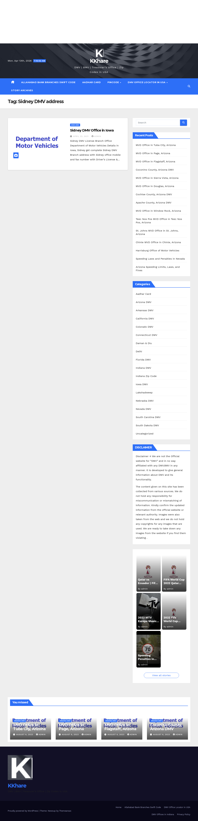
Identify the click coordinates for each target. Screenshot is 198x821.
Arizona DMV (143, 302)
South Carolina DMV (148, 417)
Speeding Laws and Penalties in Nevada (160, 258)
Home (118, 807)
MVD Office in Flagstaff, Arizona (155, 161)
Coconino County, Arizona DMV (155, 169)
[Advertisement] (93, 21)
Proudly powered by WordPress (23, 811)
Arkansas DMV (144, 310)
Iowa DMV (75, 125)
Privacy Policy (183, 814)
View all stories (161, 675)
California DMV (145, 318)
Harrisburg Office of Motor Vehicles (157, 250)
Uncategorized (144, 433)
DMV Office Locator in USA (147, 82)
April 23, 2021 (81, 136)
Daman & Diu (144, 343)
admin (96, 136)
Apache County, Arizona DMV (153, 202)
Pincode (114, 82)
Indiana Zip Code (146, 376)
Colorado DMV (144, 326)
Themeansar (65, 811)
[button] (189, 86)
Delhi (139, 351)
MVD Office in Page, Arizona (153, 153)
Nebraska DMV (145, 400)
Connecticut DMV (146, 335)
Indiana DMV (143, 367)
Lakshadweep (144, 392)
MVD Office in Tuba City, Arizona (156, 145)
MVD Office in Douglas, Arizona (155, 186)
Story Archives (22, 90)
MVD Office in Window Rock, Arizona (158, 210)
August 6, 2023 (25, 734)
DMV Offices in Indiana (163, 814)
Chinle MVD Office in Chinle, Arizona (158, 242)
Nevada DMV (143, 408)
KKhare (99, 61)
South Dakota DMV (147, 425)
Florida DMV (143, 359)
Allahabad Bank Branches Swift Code (48, 82)
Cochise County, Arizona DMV (154, 194)
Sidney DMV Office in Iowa (92, 130)
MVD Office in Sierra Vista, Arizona (157, 177)
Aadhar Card (91, 82)
